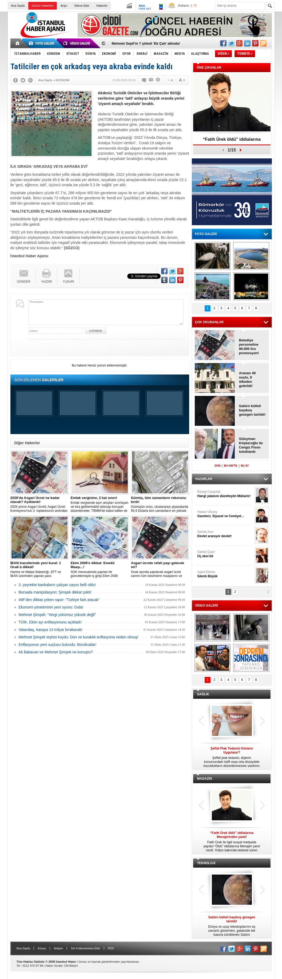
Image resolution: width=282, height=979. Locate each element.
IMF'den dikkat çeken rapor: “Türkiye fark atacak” (59, 600)
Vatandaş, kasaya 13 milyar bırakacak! (50, 629)
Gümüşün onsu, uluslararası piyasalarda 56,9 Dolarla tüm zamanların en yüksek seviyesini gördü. (160, 504)
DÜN (217, 465)
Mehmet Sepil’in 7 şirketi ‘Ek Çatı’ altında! (146, 43)
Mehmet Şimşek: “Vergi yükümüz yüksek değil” (57, 615)
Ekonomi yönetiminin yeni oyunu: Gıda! (51, 607)
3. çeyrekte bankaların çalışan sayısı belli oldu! (57, 585)
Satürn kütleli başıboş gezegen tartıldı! (252, 410)
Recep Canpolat (225, 494)
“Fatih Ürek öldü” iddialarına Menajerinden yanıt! (232, 141)
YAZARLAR (203, 479)
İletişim (58, 948)
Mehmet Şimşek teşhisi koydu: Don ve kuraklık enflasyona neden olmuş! (78, 637)
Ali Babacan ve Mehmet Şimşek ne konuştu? (56, 652)
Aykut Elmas (225, 574)
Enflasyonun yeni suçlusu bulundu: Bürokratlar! (58, 644)
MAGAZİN (204, 779)
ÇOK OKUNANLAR (209, 322)
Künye (42, 948)
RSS (111, 948)
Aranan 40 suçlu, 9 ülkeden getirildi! (247, 379)
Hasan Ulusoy (225, 514)
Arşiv (64, 5)
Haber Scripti (53, 965)
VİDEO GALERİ (206, 605)
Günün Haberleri (42, 5)
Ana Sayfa (18, 5)
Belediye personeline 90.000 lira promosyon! (249, 346)
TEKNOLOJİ (206, 863)
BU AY (245, 465)
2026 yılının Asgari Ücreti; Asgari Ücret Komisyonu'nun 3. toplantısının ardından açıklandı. (39, 504)
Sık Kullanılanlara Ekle (85, 948)
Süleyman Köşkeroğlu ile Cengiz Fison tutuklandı (251, 445)
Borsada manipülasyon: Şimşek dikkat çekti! (55, 592)
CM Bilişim (71, 965)
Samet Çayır (225, 554)
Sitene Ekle (81, 5)
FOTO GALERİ (206, 234)
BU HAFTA (230, 465)
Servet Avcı (225, 534)
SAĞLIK (203, 694)
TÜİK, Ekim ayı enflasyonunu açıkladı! (50, 622)
